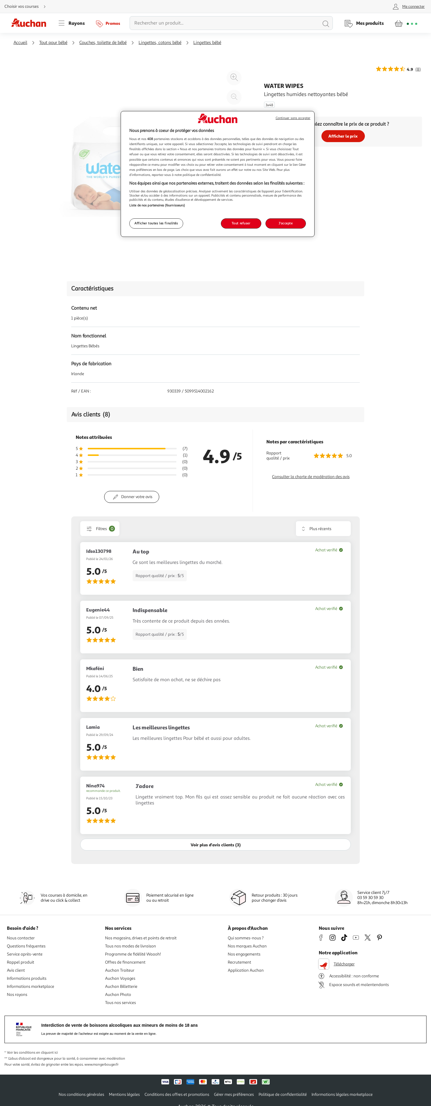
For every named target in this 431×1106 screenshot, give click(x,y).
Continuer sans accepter (293, 118)
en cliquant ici (47, 1052)
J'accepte (285, 223)
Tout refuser (241, 223)
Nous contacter (21, 938)
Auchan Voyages (120, 978)
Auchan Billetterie (121, 986)
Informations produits (26, 978)
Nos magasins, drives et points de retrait (141, 938)
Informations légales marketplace (342, 1094)
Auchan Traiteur (119, 970)
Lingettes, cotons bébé (160, 42)
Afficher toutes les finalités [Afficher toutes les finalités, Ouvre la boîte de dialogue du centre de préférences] (156, 223)
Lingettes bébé (207, 42)
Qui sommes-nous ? (246, 938)
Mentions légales (124, 1094)
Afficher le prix (343, 136)
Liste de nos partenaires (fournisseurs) (157, 205)
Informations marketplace (30, 986)
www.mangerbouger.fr (101, 1064)
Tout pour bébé (53, 42)
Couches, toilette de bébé (103, 42)
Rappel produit (20, 962)
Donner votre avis (136, 496)
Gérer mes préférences (234, 1094)
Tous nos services (120, 1002)
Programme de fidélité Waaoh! (133, 954)
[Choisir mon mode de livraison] (27, 6)
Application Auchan (246, 970)
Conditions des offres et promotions (177, 1094)
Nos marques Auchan (247, 946)
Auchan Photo (118, 994)
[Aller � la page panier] (406, 23)
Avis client (16, 970)
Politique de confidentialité (283, 1094)
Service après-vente (25, 954)
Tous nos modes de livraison (130, 946)
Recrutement (239, 962)
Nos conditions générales (81, 1094)
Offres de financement (125, 962)
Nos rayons (17, 994)
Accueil (20, 42)
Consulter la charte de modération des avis (311, 476)
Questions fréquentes (26, 946)
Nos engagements (244, 954)
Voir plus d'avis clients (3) (216, 844)
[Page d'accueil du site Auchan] (31, 23)
